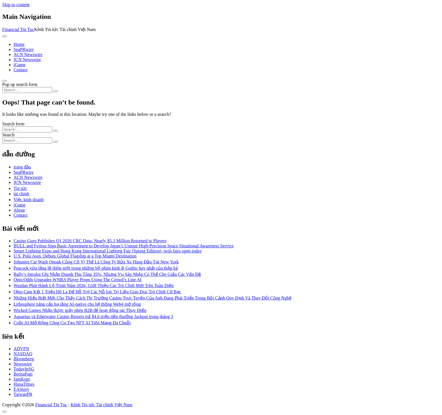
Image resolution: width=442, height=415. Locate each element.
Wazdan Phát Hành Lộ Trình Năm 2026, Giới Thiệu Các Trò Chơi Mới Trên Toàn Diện (94, 285)
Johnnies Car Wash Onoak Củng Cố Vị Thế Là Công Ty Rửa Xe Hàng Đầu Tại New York (96, 261)
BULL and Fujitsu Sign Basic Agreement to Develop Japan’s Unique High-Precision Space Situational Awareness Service (124, 245)
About (19, 210)
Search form (13, 123)
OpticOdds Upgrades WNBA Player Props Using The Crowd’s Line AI (78, 279)
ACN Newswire (28, 54)
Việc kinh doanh (29, 199)
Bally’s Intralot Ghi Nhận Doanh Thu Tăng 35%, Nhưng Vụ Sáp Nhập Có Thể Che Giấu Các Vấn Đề (107, 274)
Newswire (23, 363)
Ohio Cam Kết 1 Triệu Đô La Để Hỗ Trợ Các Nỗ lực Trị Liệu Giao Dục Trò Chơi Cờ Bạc (97, 291)
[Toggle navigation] (4, 36)
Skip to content (16, 4)
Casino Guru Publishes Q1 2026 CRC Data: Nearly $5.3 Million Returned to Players (90, 240)
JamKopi (22, 379)
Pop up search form (19, 84)
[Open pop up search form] (4, 81)
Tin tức (20, 188)
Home (19, 44)
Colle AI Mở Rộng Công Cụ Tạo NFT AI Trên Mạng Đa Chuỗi (72, 322)
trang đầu (22, 167)
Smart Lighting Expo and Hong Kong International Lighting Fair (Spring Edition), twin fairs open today (108, 250)
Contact (21, 69)
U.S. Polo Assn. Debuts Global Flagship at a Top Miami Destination (75, 256)
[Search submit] (55, 91)
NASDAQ (23, 353)
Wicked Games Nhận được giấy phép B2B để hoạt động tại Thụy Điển (80, 310)
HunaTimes (24, 384)
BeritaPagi (23, 374)
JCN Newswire (27, 59)
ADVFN (21, 348)
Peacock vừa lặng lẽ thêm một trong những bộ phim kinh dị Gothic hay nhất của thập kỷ (96, 268)
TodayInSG (24, 369)
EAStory (21, 389)
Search (8, 134)
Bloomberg (24, 358)
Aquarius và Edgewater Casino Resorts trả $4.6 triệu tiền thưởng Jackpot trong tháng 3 (93, 316)
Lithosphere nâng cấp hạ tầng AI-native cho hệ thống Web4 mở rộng (77, 304)
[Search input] (27, 90)
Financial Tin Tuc (18, 29)
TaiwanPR (23, 394)
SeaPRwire (24, 49)
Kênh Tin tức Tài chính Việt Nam (101, 404)
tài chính (21, 193)
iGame (20, 64)
